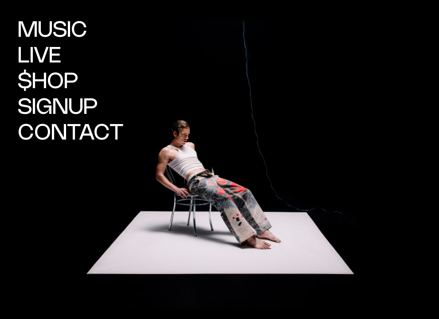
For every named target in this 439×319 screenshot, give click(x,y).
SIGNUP (58, 107)
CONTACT (70, 133)
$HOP (48, 82)
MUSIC (52, 30)
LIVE (39, 56)
